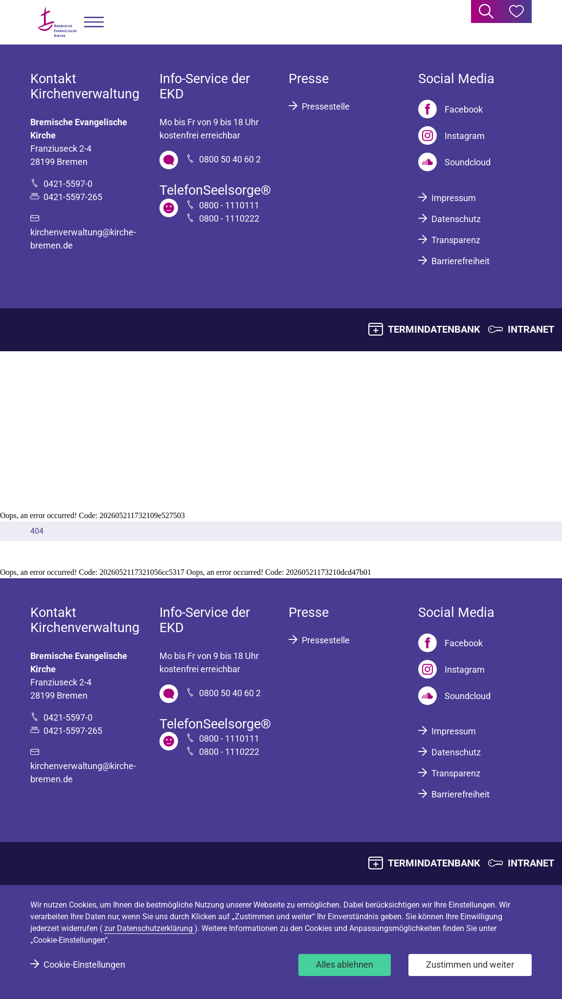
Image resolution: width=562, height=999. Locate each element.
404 (37, 531)
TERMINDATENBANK (434, 329)
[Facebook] (450, 109)
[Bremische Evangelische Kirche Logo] (57, 22)
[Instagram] (451, 135)
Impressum (453, 198)
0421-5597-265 (73, 197)
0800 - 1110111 (229, 205)
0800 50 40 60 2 (230, 159)
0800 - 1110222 (229, 218)
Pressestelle (326, 106)
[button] (94, 22)
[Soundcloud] (454, 162)
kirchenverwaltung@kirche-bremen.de (83, 238)
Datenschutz (456, 219)
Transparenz (455, 240)
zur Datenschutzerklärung (149, 928)
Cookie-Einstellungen (84, 964)
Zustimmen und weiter (470, 964)
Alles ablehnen (344, 964)
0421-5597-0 (68, 184)
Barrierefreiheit (460, 261)
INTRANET (531, 329)
